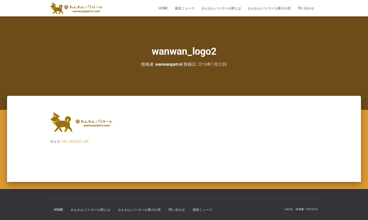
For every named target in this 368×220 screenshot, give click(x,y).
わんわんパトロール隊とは (221, 8)
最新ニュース (185, 8)
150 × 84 (67, 141)
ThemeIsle (311, 209)
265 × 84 (82, 141)
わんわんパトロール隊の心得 (269, 8)
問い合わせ (306, 8)
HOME (163, 8)
